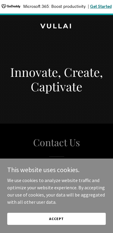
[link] (56, 27)
